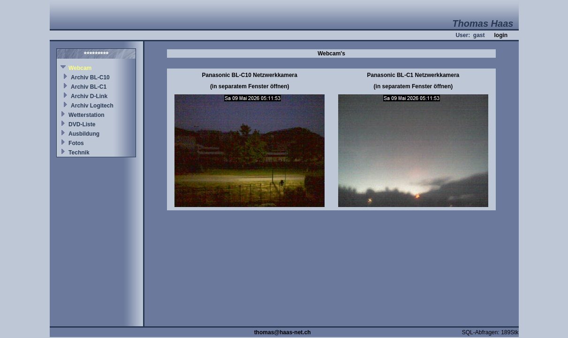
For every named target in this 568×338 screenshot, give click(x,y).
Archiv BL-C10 (90, 77)
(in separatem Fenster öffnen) (249, 86)
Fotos (76, 143)
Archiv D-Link (89, 96)
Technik (78, 152)
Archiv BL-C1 (88, 87)
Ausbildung (83, 134)
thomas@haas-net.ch (282, 332)
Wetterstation (86, 115)
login (500, 35)
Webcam (79, 68)
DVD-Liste (81, 124)
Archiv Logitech (92, 105)
